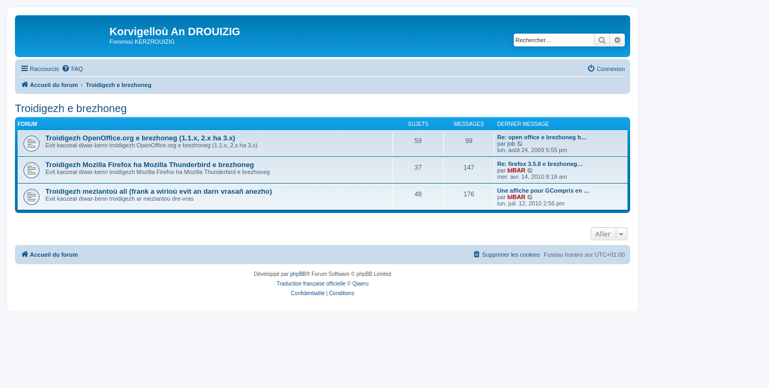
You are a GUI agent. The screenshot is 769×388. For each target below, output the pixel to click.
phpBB (298, 274)
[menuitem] (72, 68)
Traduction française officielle (311, 284)
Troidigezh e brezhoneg (71, 108)
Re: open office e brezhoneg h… (542, 137)
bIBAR (516, 170)
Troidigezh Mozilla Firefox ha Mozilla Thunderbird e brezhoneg (149, 165)
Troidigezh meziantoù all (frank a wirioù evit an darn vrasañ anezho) (158, 191)
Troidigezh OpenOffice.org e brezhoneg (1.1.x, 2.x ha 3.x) (140, 138)
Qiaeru (360, 284)
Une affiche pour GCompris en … (543, 190)
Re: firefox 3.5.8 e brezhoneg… (540, 164)
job (511, 143)
